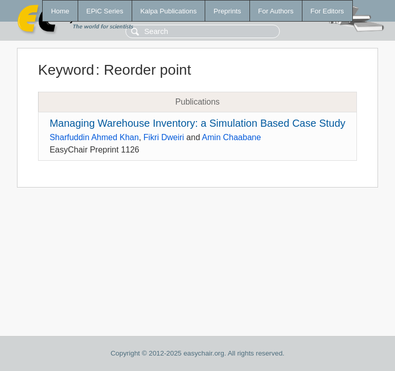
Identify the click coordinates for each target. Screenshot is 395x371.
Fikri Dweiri (163, 137)
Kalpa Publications (168, 11)
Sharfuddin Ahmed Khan (93, 137)
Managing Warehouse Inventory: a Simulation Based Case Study (197, 123)
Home (60, 11)
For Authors (276, 11)
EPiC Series (104, 11)
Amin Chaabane (231, 137)
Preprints (227, 11)
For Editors (327, 11)
